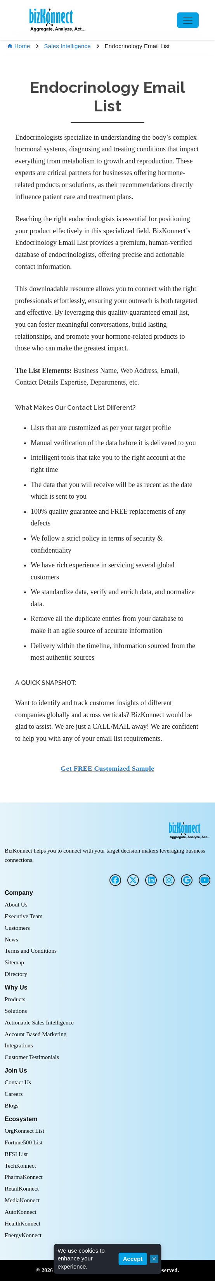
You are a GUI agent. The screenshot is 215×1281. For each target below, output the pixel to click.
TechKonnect (20, 1165)
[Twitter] (133, 880)
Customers (17, 927)
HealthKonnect (22, 1223)
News (11, 939)
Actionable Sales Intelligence (39, 1022)
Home (18, 46)
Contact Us (18, 1082)
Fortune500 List (23, 1142)
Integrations (19, 1045)
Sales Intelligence (67, 46)
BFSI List (16, 1154)
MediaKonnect (22, 1200)
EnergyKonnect (23, 1235)
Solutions (16, 1010)
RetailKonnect (22, 1188)
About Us (16, 904)
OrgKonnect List (24, 1130)
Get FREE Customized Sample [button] (107, 768)
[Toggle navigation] (188, 20)
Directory (16, 974)
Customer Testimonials (32, 1057)
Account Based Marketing (35, 1034)
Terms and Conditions (31, 950)
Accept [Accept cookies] (133, 1258)
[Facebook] (115, 880)
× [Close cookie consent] (154, 1259)
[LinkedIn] (151, 880)
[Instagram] (169, 880)
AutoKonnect (20, 1211)
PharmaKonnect (24, 1177)
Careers (14, 1093)
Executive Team (24, 916)
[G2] (186, 880)
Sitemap (14, 962)
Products (15, 999)
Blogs (11, 1105)
